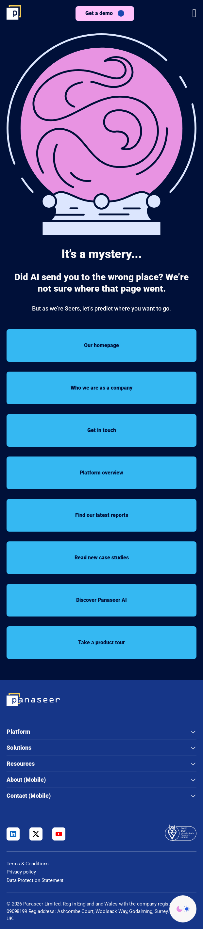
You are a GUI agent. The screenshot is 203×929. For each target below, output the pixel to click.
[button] (194, 13)
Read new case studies (102, 557)
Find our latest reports (101, 515)
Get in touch (101, 430)
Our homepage (101, 345)
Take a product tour (101, 642)
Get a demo (99, 13)
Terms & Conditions (28, 864)
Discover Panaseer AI (101, 600)
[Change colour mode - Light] (182, 908)
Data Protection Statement (35, 880)
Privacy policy (21, 872)
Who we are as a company (101, 388)
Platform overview (101, 473)
